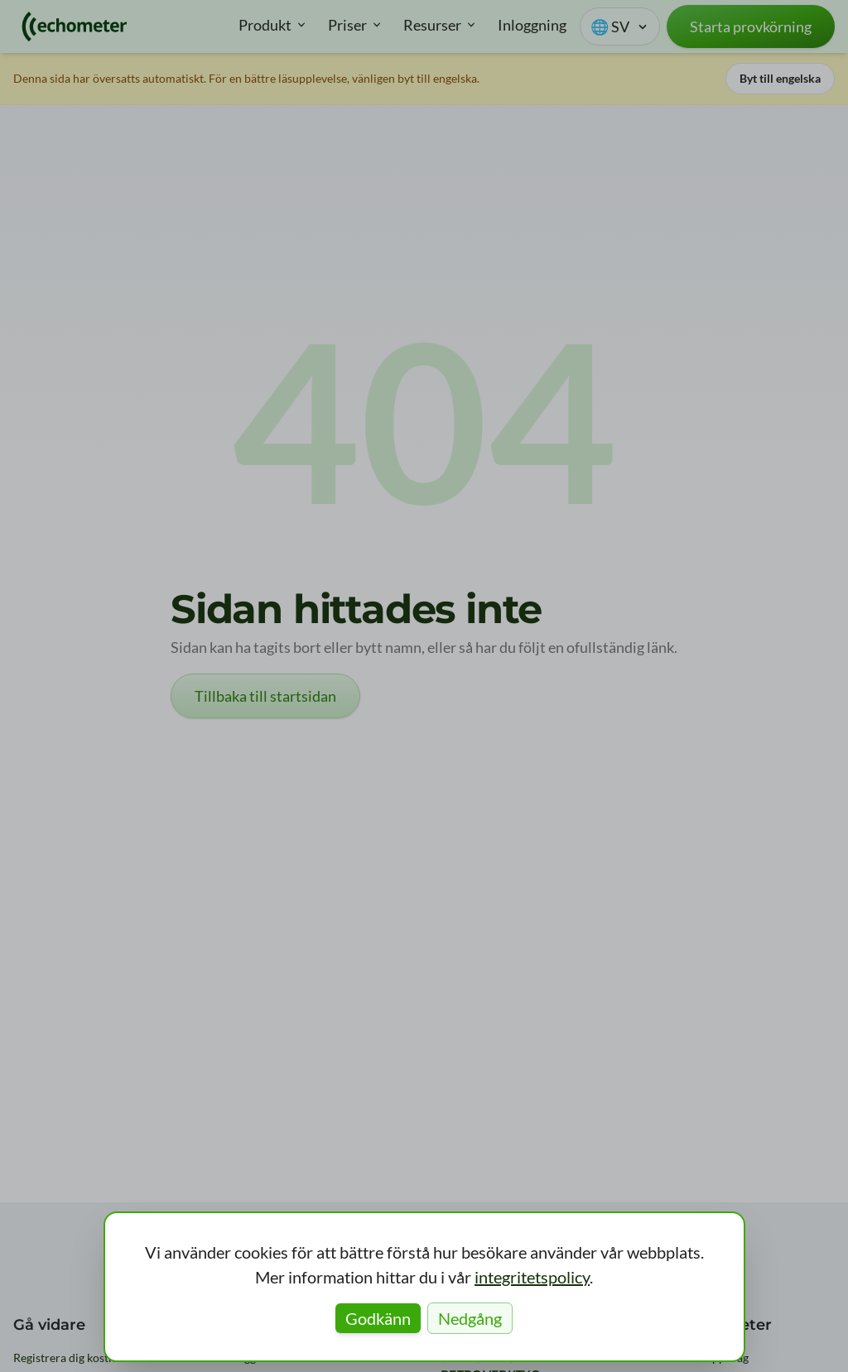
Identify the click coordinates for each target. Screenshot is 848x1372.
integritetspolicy (532, 1277)
